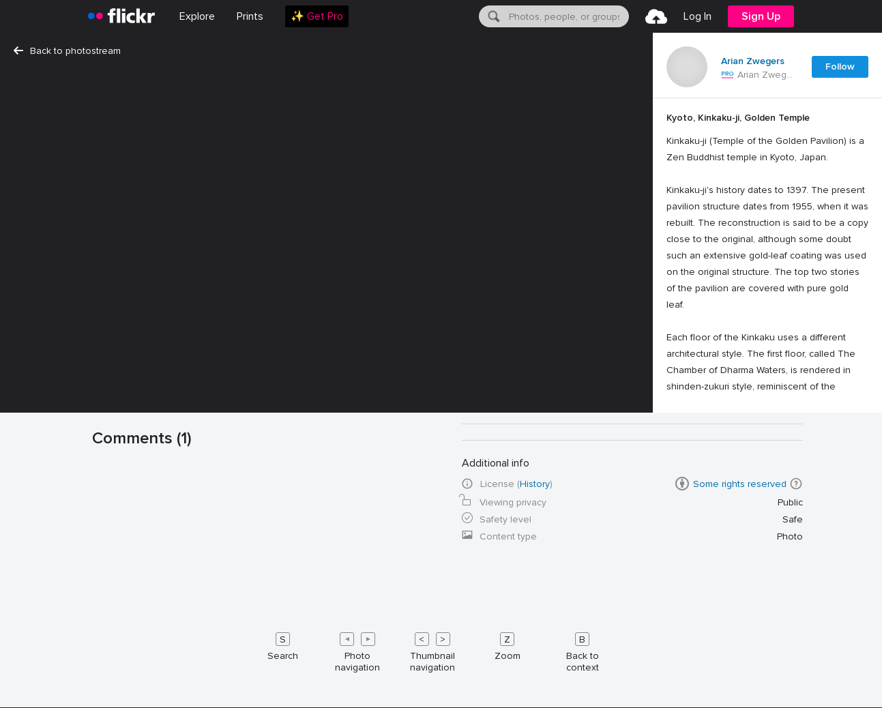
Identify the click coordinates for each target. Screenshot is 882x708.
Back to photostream (67, 51)
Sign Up (760, 16)
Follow (840, 66)
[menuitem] (250, 16)
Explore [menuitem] (197, 16)
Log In (697, 16)
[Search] (492, 16)
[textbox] (567, 16)
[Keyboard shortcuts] (441, 649)
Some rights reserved (740, 484)
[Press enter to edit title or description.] (767, 350)
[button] (796, 483)
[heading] (121, 16)
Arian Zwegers (752, 61)
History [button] (535, 484)
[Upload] (656, 16)
